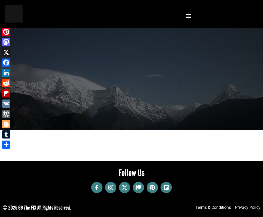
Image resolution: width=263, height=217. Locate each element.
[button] (188, 16)
